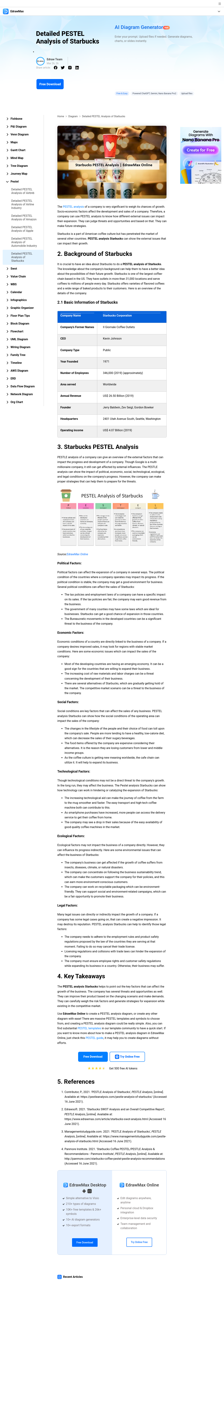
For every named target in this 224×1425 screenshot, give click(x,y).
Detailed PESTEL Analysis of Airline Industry (22, 204)
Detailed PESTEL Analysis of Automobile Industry (24, 242)
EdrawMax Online (77, 554)
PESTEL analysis (73, 206)
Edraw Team (55, 59)
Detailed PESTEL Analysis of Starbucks (21, 257)
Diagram (73, 116)
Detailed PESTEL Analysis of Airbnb (22, 191)
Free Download (50, 84)
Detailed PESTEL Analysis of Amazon (23, 217)
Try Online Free (139, 1242)
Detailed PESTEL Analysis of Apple (22, 229)
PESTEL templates (89, 1028)
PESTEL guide (94, 1038)
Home (60, 116)
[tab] (23, 119)
